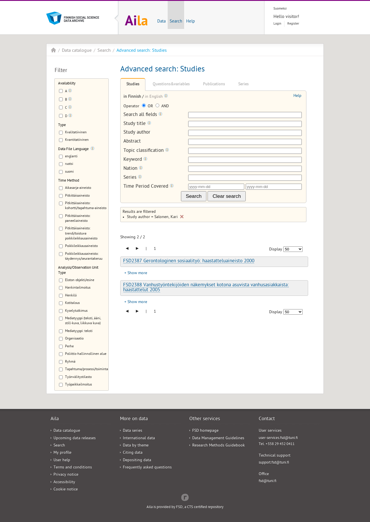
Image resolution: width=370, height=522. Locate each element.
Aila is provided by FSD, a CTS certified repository (185, 507)
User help (61, 460)
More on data (134, 419)
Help (190, 21)
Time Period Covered (148, 186)
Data (161, 21)
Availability (66, 84)
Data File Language (73, 149)
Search (176, 21)
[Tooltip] (70, 92)
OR (148, 106)
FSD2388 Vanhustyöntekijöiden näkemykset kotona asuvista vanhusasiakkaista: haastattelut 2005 (206, 288)
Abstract (132, 141)
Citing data (133, 453)
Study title (137, 124)
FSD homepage (205, 431)
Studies (132, 84)
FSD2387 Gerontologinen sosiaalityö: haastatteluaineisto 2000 (188, 261)
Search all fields (142, 115)
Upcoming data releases (74, 438)
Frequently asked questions (147, 467)
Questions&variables (171, 84)
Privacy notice (65, 475)
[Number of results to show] (293, 249)
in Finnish (132, 97)
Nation (133, 168)
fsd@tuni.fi (267, 481)
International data (139, 438)
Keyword (135, 160)
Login (277, 23)
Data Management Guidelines (218, 438)
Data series (132, 431)
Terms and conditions (72, 467)
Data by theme (136, 445)
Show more (137, 273)
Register (293, 23)
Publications (214, 84)
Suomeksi (280, 8)
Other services (204, 419)
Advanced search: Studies (141, 51)
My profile (62, 453)
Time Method (68, 181)
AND (162, 106)
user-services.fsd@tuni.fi (278, 438)
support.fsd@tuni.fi (274, 463)
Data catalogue (77, 51)
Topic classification (146, 151)
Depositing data (137, 460)
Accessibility (64, 482)
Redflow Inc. (185, 496)
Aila (53, 50)
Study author (136, 132)
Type (62, 125)
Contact (267, 419)
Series (243, 84)
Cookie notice (65, 489)
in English (154, 97)
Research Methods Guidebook (218, 445)
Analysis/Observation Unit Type (78, 270)
